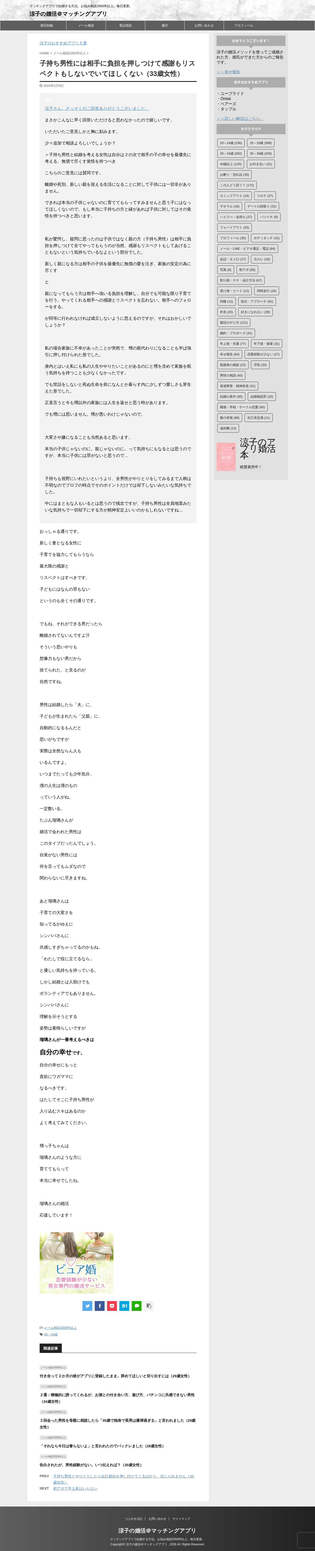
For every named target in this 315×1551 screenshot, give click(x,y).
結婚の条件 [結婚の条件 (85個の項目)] (231, 396)
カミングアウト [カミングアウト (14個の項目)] (234, 196)
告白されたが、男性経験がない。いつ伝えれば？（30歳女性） (91, 1465)
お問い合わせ (204, 25)
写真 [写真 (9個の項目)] (225, 270)
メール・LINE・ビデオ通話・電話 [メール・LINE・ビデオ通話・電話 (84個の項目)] (247, 248)
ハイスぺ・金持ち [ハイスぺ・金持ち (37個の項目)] (236, 217)
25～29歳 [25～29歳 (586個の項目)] (261, 143)
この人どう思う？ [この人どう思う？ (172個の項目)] (237, 185)
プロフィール (243, 25)
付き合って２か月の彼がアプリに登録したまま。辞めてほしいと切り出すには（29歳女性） (115, 1376)
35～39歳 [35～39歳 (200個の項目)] (261, 153)
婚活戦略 (46, 25)
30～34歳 (51, 1334)
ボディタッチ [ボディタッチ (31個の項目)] (267, 238)
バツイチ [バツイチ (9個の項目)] (269, 217)
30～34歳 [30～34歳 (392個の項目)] (231, 153)
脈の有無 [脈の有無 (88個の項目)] (229, 418)
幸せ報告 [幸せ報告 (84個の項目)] (229, 354)
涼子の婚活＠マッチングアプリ (69, 14)
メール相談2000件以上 (60, 1328)
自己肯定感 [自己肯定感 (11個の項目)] (258, 418)
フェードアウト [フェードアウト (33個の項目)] (234, 227)
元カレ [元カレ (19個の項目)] (262, 259)
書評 (165, 25)
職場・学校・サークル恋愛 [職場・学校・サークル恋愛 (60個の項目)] (242, 407)
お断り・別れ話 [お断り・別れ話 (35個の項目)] (234, 174)
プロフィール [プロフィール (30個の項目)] (233, 238)
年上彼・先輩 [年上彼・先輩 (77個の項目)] (233, 344)
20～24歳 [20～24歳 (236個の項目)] (231, 143)
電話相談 (125, 25)
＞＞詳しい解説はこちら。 (240, 118)
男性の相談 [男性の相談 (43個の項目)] (231, 375)
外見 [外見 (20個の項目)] (226, 312)
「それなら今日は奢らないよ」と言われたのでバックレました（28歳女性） (103, 1446)
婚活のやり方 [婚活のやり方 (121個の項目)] (234, 322)
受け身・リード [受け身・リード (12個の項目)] (234, 291)
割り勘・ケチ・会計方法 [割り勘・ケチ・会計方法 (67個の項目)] (241, 280)
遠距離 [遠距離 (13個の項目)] (228, 428)
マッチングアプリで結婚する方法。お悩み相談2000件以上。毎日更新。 (157, 1539)
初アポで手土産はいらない (75, 1488)
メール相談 (86, 25)
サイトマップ (181, 1519)
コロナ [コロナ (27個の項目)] (265, 196)
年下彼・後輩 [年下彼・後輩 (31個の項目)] (267, 344)
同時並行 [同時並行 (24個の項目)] (266, 291)
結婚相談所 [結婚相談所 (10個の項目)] (262, 396)
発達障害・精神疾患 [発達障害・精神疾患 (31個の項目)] (237, 386)
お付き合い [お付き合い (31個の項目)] (261, 164)
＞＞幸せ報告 (228, 72)
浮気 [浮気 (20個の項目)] (260, 365)
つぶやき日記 (133, 1519)
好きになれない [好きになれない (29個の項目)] (255, 312)
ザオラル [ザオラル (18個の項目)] (229, 206)
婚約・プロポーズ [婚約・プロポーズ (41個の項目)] (236, 333)
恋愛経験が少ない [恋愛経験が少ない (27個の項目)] (263, 354)
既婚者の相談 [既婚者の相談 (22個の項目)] (233, 365)
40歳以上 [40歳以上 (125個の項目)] (230, 164)
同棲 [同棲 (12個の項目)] (226, 301)
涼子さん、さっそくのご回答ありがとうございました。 (97, 108)
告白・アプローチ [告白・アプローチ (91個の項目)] (257, 301)
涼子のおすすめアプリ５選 (63, 43)
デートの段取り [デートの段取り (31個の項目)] (261, 206)
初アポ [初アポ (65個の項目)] (247, 270)
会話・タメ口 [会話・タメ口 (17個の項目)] (233, 259)
